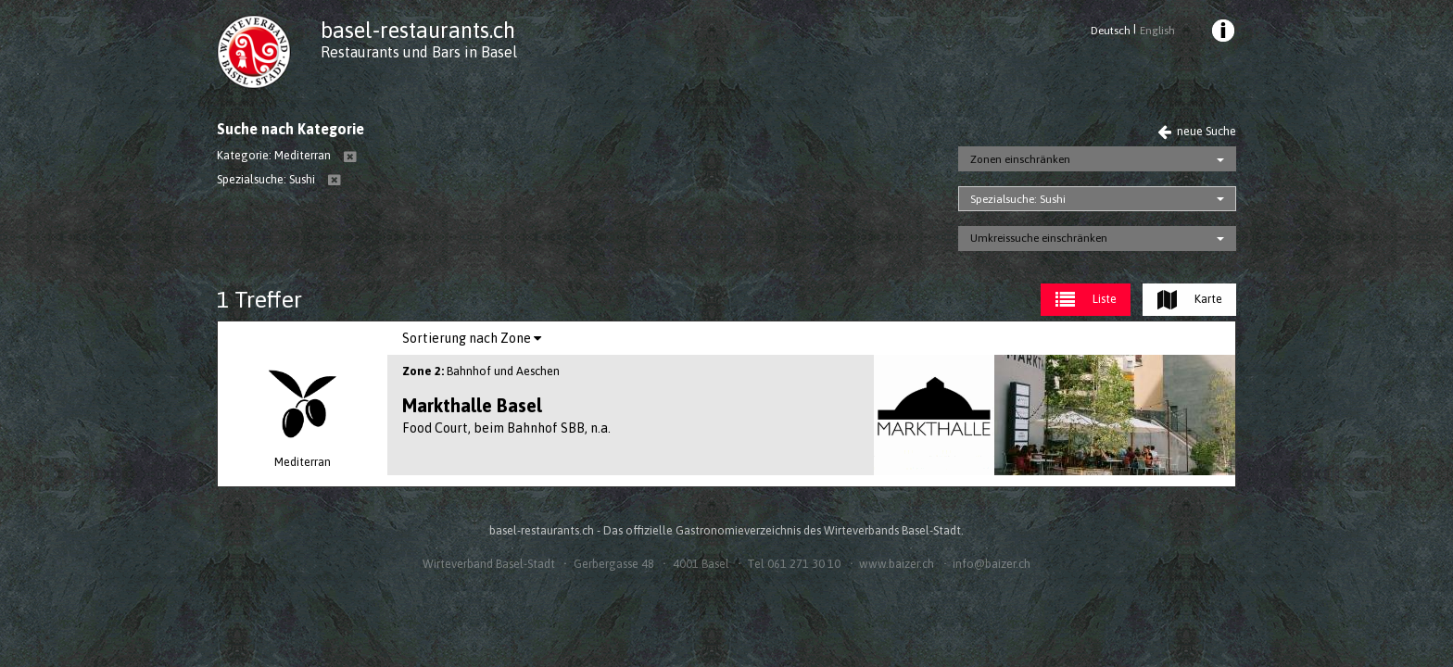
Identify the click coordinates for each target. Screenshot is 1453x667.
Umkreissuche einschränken (1038, 238)
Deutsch (1111, 30)
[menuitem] (1222, 33)
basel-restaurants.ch (418, 30)
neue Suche (1196, 131)
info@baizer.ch (991, 564)
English (1157, 30)
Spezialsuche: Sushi (1018, 199)
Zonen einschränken (1020, 159)
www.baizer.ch (896, 564)
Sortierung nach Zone (471, 338)
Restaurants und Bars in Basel (419, 52)
